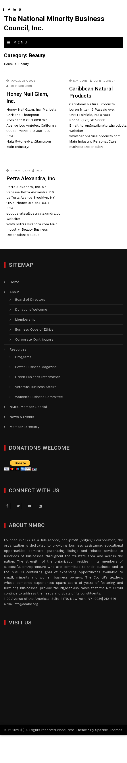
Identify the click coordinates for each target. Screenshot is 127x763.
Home (14, 282)
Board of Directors (30, 300)
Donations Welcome (31, 310)
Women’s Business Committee (39, 397)
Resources (18, 349)
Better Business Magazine (36, 367)
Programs (23, 357)
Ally (39, 170)
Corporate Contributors (34, 339)
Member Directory (24, 427)
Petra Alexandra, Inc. (31, 178)
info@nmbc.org (26, 604)
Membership (25, 320)
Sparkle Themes (108, 730)
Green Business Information (37, 377)
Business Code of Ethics (34, 329)
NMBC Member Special (28, 407)
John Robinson (21, 86)
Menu (17, 42)
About (14, 292)
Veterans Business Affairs (35, 387)
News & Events (22, 417)
